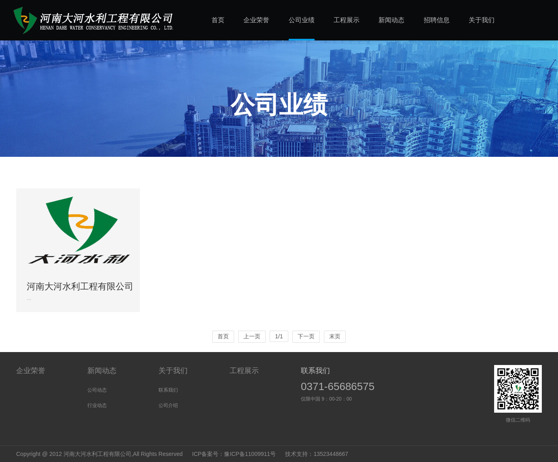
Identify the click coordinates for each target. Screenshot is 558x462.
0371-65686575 (337, 386)
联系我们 (168, 390)
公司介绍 (168, 405)
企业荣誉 (30, 371)
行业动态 (97, 405)
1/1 (279, 336)
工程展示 (244, 371)
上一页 (251, 336)
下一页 (306, 336)
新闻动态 (101, 371)
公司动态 (97, 390)
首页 (223, 336)
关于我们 (173, 371)
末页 (334, 336)
